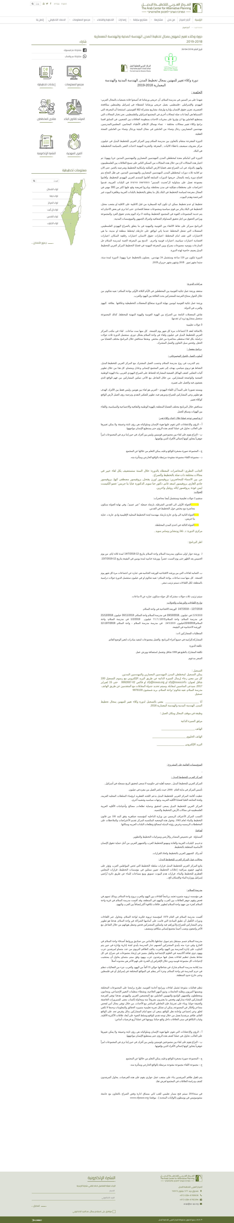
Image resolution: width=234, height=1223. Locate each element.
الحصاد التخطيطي (57, 19)
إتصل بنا (40, 19)
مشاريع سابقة (140, 19)
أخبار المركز (184, 19)
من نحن (171, 19)
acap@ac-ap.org (191, 1204)
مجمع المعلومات (81, 19)
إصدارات (122, 19)
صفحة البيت (198, 27)
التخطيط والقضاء (105, 19)
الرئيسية (198, 19)
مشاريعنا (158, 19)
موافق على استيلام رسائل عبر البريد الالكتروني (92, 1211)
